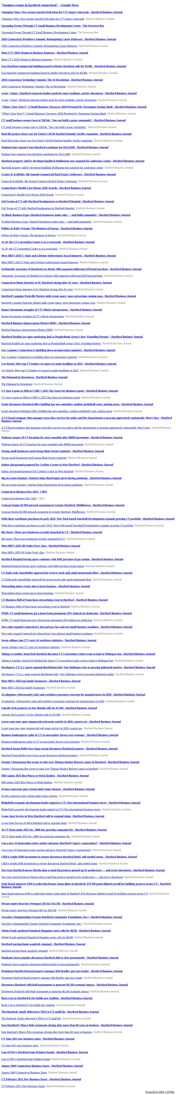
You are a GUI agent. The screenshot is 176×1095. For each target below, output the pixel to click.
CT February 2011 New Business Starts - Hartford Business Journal (41, 1079)
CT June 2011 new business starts (19, 1045)
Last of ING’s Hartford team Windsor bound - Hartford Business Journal (44, 1052)
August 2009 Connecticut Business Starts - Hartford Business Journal (42, 1065)
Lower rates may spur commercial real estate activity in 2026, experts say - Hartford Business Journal (61, 721)
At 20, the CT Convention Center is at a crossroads (29, 248)
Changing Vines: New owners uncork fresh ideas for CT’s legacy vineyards (42, 18)
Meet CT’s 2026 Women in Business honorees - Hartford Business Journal (44, 52)
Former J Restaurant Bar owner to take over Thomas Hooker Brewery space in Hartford (49, 768)
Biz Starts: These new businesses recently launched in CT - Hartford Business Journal (51, 532)
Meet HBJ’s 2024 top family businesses (23, 687)
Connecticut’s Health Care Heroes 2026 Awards (27, 194)
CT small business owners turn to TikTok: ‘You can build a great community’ (43, 127)
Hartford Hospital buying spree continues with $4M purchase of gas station (42, 566)
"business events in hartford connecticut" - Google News (40, 5)
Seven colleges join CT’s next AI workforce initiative (30, 647)
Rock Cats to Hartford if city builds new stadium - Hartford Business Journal (46, 998)
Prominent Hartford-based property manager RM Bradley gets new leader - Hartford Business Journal (62, 971)
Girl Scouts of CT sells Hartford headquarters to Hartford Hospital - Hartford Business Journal (57, 201)
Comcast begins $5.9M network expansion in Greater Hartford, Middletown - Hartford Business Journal (62, 505)
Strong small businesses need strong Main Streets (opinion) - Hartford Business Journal (52, 451)
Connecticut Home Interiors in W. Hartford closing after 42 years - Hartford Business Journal (56, 282)
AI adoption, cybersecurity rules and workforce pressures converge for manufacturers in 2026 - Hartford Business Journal (73, 694)
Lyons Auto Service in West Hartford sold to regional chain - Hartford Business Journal (52, 816)
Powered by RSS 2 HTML (160, 1092)
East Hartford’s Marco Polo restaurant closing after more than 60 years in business (46, 1032)
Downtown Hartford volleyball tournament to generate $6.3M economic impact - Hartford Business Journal (64, 984)
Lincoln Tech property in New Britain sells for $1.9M (30, 714)
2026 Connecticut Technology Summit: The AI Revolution (33, 86)
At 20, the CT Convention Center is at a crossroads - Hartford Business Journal (48, 242)
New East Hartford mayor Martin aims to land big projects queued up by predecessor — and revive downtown (62, 877)
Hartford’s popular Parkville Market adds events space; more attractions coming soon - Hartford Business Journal (68, 296)
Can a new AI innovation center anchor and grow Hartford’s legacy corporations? (46, 850)
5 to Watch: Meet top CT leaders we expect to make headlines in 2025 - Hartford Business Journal (58, 363)
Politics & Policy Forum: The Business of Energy (28, 235)
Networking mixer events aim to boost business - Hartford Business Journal (45, 586)
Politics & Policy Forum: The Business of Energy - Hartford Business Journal (46, 228)
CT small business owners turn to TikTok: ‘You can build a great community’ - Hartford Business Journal (63, 120)
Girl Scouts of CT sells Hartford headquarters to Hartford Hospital (37, 208)
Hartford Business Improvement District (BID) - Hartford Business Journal (45, 323)
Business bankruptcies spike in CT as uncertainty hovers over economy (40, 741)
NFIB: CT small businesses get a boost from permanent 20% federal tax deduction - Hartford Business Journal (66, 613)
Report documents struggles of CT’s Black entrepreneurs (32, 316)
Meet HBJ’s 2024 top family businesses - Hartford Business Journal (40, 680)
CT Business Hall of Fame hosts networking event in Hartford (35, 606)
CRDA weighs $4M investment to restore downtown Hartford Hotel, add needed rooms (49, 863)
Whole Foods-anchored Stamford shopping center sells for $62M (37, 937)
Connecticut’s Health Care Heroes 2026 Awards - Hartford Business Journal (46, 187)
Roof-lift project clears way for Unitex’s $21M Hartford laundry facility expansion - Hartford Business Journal (66, 133)
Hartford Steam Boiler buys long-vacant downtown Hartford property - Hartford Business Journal (59, 748)
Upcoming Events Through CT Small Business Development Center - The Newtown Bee (52, 25)
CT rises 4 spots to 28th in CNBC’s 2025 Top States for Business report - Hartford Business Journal (59, 390)
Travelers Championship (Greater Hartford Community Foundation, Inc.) (41, 923)
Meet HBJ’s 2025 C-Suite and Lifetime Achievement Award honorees (39, 262)
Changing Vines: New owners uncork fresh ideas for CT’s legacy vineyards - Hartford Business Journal (62, 12)
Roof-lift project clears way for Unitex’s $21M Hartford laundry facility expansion (46, 140)
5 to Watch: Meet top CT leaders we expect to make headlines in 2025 (39, 370)
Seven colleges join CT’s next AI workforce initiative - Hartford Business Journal (48, 640)
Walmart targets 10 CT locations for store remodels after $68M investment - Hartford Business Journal (61, 437)
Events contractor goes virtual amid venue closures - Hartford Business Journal (48, 789)
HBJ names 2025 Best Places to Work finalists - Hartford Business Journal (45, 775)
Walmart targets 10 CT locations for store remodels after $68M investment (42, 444)
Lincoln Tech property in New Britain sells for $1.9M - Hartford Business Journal (49, 708)
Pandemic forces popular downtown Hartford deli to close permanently (40, 964)
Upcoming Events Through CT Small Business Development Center (38, 32)
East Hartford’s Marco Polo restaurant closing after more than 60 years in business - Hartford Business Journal (67, 1025)
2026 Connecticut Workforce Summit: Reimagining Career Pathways (39, 45)
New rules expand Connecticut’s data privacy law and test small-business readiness (47, 633)
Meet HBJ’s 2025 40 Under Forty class (22, 552)
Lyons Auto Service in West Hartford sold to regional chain (34, 823)
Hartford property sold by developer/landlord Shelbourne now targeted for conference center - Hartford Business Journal (72, 160)
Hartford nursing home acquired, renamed (24, 950)
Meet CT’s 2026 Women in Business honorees (26, 59)
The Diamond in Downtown (16, 384)
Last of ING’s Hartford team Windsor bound (25, 1059)
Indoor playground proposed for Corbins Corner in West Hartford (37, 471)
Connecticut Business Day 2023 (19, 498)
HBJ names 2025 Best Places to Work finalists (26, 782)
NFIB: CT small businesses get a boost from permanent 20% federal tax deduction (46, 620)
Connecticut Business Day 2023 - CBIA (24, 491)
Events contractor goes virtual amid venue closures (29, 796)
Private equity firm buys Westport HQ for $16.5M (28, 910)
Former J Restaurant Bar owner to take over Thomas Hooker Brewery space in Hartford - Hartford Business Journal (70, 762)
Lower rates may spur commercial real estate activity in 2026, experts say (41, 728)
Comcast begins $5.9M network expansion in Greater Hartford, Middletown (43, 511)
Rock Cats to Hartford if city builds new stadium (28, 1005)
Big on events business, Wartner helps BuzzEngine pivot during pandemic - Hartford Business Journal (61, 478)
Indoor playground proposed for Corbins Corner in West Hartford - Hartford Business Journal (57, 464)
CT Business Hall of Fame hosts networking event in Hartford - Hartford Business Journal (54, 599)
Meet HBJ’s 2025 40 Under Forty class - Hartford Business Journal (40, 545)
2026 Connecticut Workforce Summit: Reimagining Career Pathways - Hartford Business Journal (58, 39)
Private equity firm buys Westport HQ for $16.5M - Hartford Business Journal (47, 903)
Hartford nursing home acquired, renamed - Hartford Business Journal (43, 944)
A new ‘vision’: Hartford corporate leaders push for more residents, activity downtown (49, 99)
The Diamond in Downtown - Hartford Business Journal (34, 377)
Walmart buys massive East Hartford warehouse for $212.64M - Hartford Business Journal (54, 147)
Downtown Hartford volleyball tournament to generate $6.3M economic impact (45, 991)
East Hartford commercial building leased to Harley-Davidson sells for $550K (44, 72)
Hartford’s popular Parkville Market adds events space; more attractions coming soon (48, 302)
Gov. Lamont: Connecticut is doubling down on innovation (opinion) (39, 357)
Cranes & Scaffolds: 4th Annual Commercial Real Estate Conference (39, 181)
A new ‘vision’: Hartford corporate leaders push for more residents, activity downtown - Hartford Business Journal (69, 93)
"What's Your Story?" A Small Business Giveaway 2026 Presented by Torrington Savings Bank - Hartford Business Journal (73, 106)
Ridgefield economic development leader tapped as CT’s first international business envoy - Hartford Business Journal (70, 802)
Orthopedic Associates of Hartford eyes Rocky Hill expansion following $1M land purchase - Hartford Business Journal (71, 269)
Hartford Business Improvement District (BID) (27, 329)
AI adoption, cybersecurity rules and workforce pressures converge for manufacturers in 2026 (52, 701)
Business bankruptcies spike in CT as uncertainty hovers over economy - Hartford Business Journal (59, 735)
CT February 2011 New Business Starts (23, 1086)
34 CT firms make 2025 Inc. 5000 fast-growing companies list (35, 836)
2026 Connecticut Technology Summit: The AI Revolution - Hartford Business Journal (52, 79)
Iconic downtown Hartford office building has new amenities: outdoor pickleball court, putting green (56, 411)
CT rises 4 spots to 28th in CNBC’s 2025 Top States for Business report (40, 397)
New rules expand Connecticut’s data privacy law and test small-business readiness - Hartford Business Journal (66, 626)
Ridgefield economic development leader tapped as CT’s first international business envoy (51, 809)
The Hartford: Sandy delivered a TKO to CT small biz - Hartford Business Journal (50, 1011)
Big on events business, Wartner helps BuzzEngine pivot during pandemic (42, 484)
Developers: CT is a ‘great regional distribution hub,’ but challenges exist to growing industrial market (57, 674)
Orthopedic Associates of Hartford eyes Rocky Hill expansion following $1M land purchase (52, 275)
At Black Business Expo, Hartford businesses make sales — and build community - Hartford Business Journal (65, 215)
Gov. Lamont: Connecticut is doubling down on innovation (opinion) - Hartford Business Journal (58, 350)
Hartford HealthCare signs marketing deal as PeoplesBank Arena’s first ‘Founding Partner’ (51, 343)
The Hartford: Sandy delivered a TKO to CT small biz (31, 1018)
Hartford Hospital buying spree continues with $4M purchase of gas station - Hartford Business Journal (62, 559)
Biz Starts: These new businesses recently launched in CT (33, 538)
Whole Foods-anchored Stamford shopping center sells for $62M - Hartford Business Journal (56, 930)
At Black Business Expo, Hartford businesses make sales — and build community (46, 221)
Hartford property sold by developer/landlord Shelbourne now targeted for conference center (52, 167)
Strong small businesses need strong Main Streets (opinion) (34, 457)
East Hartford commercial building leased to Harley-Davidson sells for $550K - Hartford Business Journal (63, 66)
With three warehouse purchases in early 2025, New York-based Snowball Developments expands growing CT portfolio (67, 525)
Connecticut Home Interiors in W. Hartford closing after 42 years (37, 289)
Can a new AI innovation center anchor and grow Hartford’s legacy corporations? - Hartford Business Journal (66, 843)
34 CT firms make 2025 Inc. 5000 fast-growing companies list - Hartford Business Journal (54, 829)
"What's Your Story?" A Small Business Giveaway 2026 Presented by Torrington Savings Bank (53, 113)
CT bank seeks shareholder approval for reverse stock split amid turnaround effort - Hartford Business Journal (66, 572)
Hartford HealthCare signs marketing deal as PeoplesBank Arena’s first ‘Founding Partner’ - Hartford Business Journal (72, 336)
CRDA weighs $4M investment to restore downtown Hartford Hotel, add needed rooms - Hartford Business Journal (69, 856)
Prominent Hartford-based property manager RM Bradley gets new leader (41, 977)
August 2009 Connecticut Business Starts (24, 1072)
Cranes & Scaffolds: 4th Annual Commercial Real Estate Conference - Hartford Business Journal (58, 174)
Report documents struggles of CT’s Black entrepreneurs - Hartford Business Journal (51, 309)
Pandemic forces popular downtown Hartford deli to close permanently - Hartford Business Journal (59, 957)
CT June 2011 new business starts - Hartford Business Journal (37, 1038)
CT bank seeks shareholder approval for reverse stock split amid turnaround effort (46, 579)
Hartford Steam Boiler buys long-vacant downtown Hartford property (39, 755)
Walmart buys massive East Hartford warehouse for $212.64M (35, 154)
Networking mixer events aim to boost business (27, 593)
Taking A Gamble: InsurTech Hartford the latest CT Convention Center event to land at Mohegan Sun (57, 660)
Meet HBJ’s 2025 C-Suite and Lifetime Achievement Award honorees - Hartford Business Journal (58, 255)
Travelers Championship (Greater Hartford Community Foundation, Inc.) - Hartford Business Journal (61, 917)
